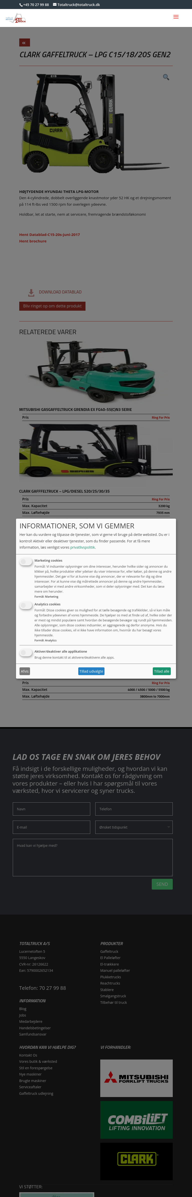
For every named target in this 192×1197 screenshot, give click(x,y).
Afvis (25, 671)
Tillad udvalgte (91, 671)
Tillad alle (161, 671)
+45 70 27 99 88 (36, 4)
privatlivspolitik (82, 547)
